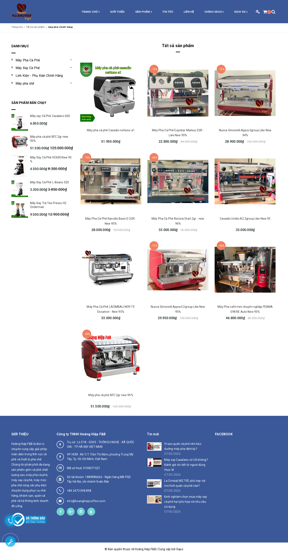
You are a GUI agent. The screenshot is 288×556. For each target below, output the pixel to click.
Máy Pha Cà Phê (28, 60)
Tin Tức (167, 11)
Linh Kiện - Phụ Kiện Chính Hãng (39, 76)
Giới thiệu (117, 11)
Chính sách (214, 12)
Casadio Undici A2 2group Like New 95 (245, 218)
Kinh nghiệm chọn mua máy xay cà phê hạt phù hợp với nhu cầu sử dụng (185, 501)
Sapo (179, 549)
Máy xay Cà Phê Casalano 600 (50, 116)
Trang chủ (90, 12)
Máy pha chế (25, 83)
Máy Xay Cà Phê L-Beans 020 (49, 182)
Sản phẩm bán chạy (28, 103)
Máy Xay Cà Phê (28, 68)
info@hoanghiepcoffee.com (86, 501)
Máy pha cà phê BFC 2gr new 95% (110, 395)
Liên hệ (189, 11)
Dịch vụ (241, 12)
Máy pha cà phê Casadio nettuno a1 (111, 130)
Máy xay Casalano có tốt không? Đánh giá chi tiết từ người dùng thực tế (186, 464)
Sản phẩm (143, 12)
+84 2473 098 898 (79, 490)
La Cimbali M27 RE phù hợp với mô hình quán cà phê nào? (184, 483)
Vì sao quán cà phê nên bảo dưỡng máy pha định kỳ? (182, 446)
